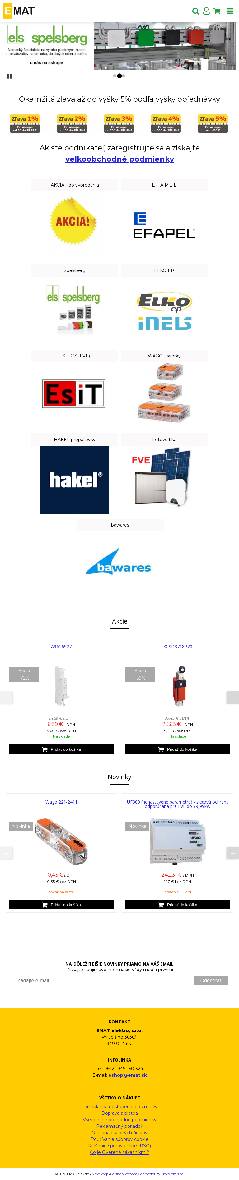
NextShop (100, 1174)
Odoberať (211, 980)
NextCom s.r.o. (172, 1174)
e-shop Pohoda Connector (133, 1174)
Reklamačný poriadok (119, 1126)
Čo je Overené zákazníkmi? (119, 1152)
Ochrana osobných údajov (119, 1133)
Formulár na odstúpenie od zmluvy (119, 1106)
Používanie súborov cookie (119, 1139)
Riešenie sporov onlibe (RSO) (119, 1146)
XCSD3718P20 (177, 646)
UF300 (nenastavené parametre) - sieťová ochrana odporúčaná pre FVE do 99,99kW (178, 804)
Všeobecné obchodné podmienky (120, 1119)
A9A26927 (61, 646)
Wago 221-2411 (61, 802)
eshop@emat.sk (127, 1075)
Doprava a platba (119, 1113)
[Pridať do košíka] (61, 749)
